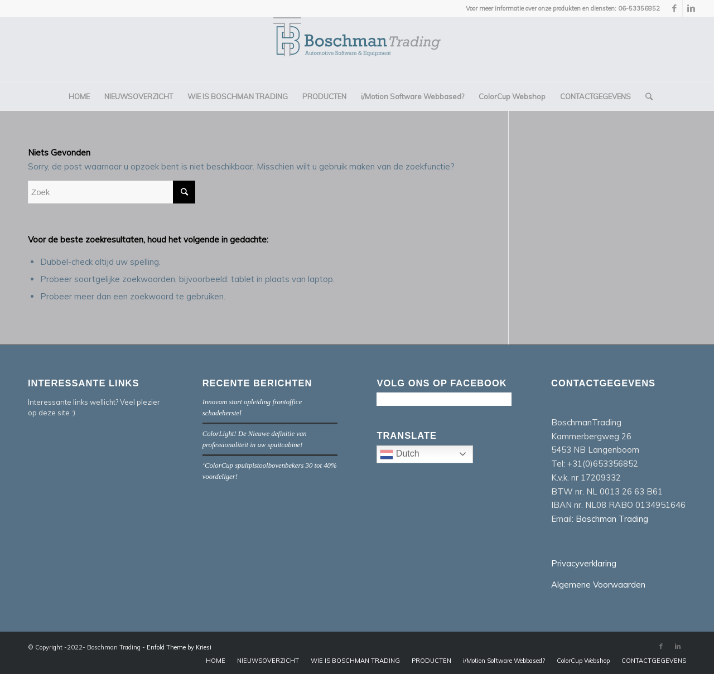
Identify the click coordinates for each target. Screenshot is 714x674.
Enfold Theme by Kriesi (179, 647)
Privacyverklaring (583, 563)
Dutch (426, 455)
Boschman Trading (612, 518)
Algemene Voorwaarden (598, 584)
